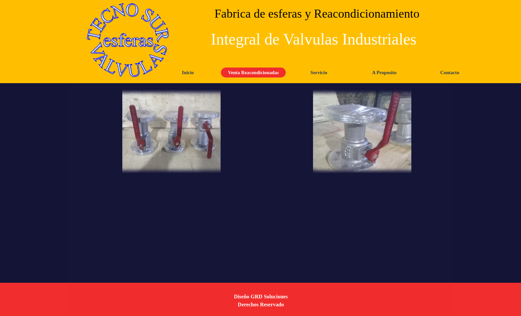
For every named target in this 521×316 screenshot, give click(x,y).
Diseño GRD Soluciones (261, 296)
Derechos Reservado (261, 304)
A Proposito (384, 72)
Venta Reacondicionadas (253, 72)
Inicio (188, 72)
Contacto (449, 72)
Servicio (318, 72)
